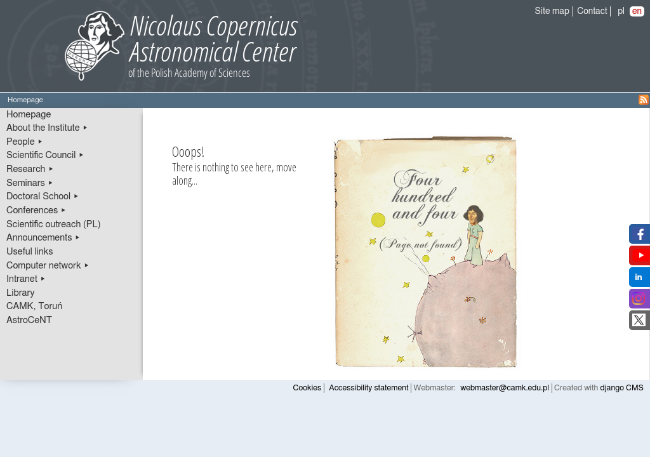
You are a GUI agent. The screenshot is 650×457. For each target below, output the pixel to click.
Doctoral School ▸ (42, 196)
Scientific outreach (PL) (53, 224)
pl (621, 11)
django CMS (622, 388)
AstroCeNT (29, 320)
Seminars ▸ (29, 183)
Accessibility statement (368, 388)
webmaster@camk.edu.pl (504, 388)
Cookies (307, 388)
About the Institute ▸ (47, 128)
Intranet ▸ (26, 279)
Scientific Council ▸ (45, 155)
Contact (592, 11)
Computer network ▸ (48, 265)
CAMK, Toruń (34, 306)
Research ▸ (30, 169)
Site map (552, 11)
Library (20, 293)
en (637, 11)
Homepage (28, 114)
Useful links (29, 251)
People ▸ (24, 142)
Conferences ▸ (36, 210)
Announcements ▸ (43, 237)
